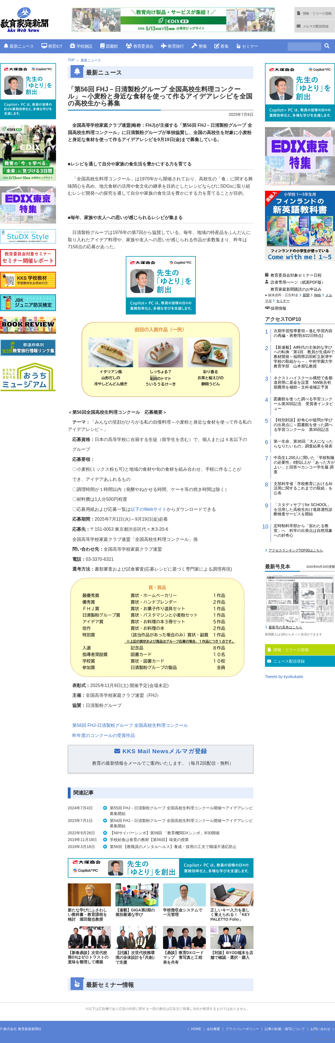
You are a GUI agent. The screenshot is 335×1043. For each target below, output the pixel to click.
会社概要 (213, 1029)
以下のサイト (149, 509)
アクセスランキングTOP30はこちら (296, 550)
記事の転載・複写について (285, 1029)
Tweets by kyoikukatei (284, 676)
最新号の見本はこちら (285, 627)
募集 (221, 46)
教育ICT (51, 46)
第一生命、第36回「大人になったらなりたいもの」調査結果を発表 (303, 443)
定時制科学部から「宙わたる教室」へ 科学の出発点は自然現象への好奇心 (303, 530)
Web (317, 295)
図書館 (109, 46)
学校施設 (81, 46)
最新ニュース (19, 46)
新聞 (306, 295)
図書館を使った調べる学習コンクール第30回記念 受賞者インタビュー (303, 404)
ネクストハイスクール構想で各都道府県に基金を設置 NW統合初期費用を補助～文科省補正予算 (303, 383)
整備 (199, 46)
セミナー (247, 46)
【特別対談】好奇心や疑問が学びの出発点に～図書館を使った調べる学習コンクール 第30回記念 (303, 425)
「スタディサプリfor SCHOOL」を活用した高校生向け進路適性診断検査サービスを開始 (303, 509)
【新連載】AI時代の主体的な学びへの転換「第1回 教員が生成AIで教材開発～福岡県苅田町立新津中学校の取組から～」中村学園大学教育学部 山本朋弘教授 (304, 356)
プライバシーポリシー (242, 1029)
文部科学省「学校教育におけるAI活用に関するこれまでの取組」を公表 (303, 488)
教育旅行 (172, 46)
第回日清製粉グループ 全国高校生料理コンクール (130, 725)
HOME (196, 1029)
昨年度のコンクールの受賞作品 (103, 735)
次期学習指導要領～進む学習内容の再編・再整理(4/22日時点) (303, 333)
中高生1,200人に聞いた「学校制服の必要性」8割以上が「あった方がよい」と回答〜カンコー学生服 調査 (304, 464)
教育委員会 (139, 46)
